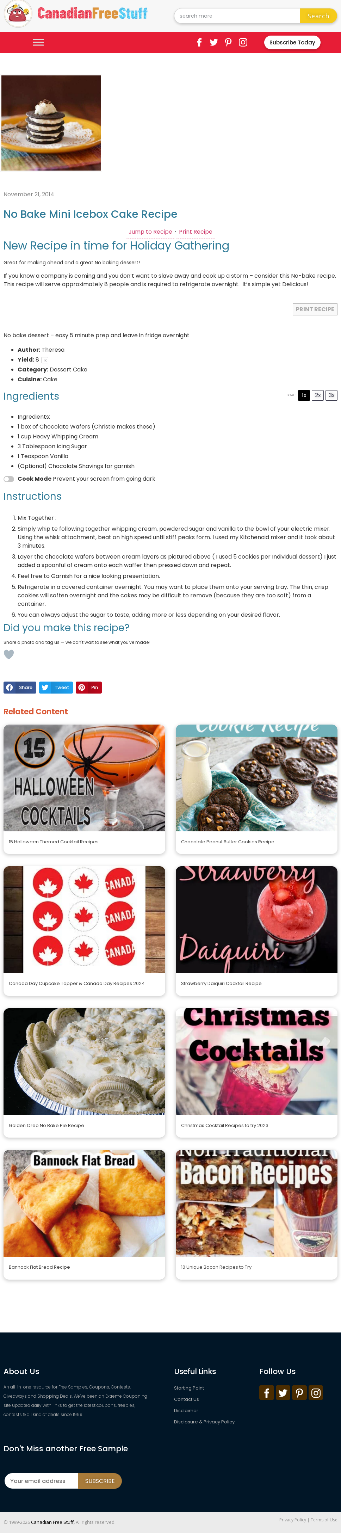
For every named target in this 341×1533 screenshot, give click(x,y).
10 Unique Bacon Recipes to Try (216, 1267)
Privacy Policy (292, 1520)
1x (304, 395)
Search (318, 16)
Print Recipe (195, 232)
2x (318, 395)
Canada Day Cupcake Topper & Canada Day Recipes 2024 (77, 983)
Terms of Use (324, 1520)
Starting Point (189, 1388)
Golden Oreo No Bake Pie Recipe (46, 1125)
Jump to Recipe (150, 232)
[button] (20, 688)
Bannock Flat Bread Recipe (39, 1267)
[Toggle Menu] (38, 42)
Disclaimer (186, 1410)
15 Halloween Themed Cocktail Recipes (54, 841)
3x (332, 395)
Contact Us (186, 1399)
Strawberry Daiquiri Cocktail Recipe (221, 983)
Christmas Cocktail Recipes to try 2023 (224, 1125)
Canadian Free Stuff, (53, 1522)
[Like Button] (9, 654)
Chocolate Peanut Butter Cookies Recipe (227, 841)
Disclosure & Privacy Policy (204, 1421)
